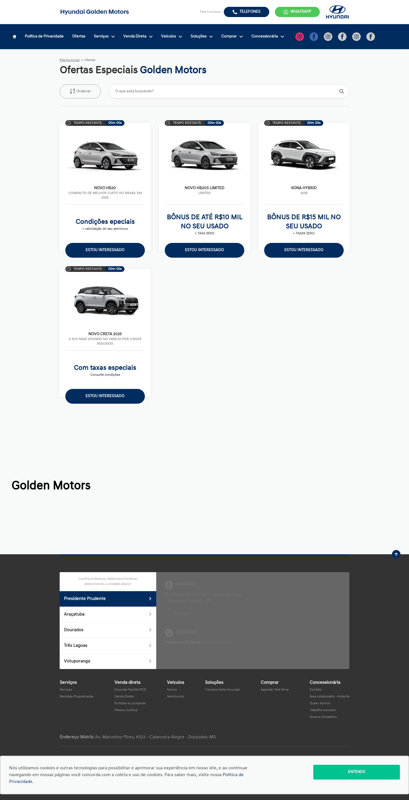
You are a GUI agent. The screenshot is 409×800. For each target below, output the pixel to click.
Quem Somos (320, 703)
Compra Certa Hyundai (222, 689)
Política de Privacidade (44, 36)
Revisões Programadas (76, 696)
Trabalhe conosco (323, 710)
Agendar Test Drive (275, 689)
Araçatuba (108, 614)
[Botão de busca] (342, 91)
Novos (172, 689)
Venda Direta (138, 36)
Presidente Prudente (108, 599)
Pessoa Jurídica (125, 710)
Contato (316, 689)
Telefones (249, 12)
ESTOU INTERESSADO (104, 250)
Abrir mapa (182, 613)
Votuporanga (108, 661)
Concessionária (267, 36)
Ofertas (78, 36)
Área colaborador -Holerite (329, 696)
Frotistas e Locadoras (130, 703)
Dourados (108, 630)
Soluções (202, 36)
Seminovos (175, 696)
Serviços (104, 36)
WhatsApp (301, 12)
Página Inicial (70, 60)
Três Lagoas (108, 645)
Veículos (171, 36)
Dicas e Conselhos (323, 717)
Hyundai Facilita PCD (130, 689)
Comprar (232, 36)
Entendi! (356, 772)
